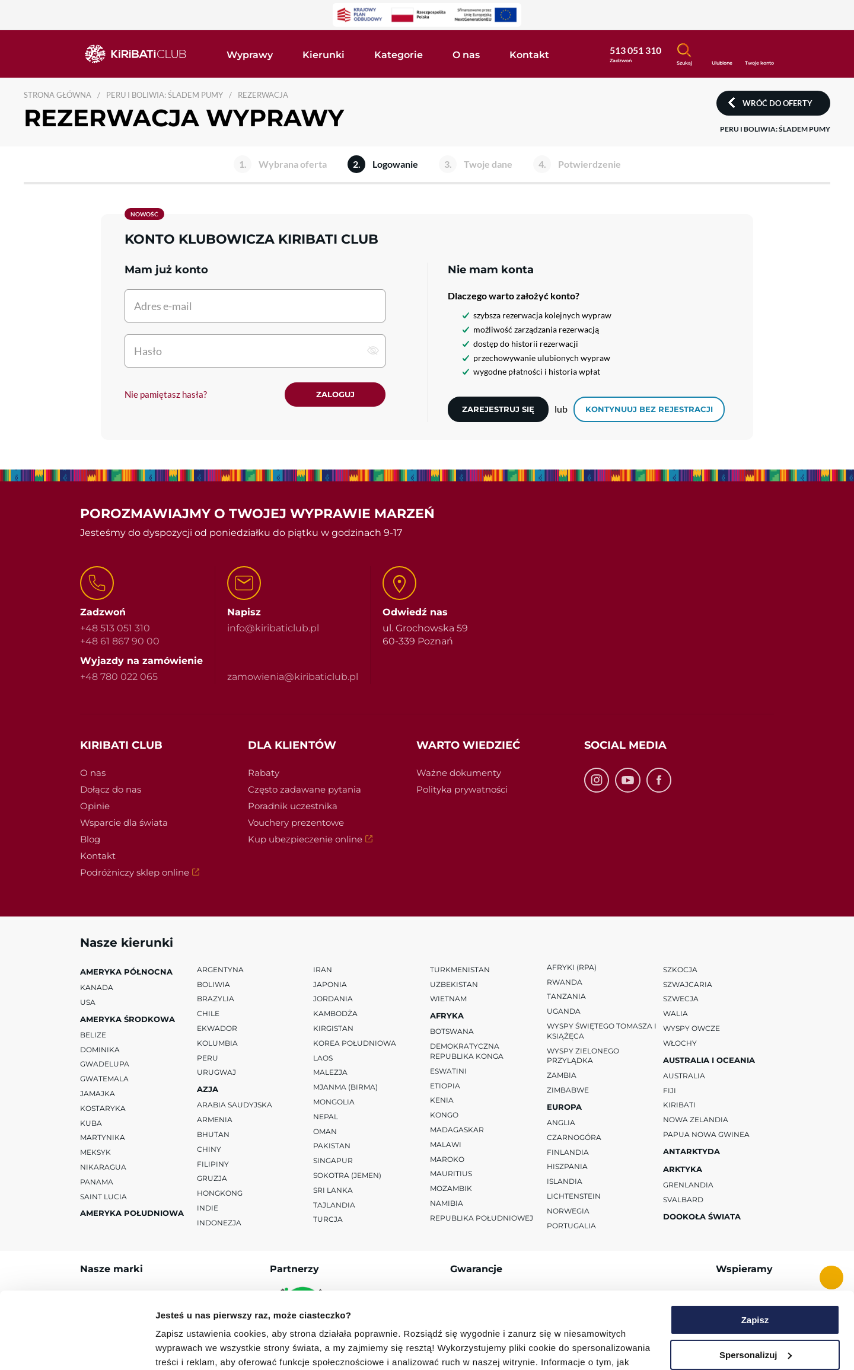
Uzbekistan (454, 984)
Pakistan (331, 1146)
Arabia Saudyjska (234, 1105)
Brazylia (215, 999)
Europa (564, 1107)
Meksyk (95, 1152)
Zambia (561, 1075)
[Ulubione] (722, 53)
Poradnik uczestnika (292, 806)
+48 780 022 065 (119, 676)
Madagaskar (457, 1129)
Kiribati (679, 1105)
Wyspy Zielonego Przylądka (583, 1055)
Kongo (444, 1114)
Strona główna (57, 95)
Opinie (95, 806)
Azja (207, 1089)
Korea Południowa (354, 1043)
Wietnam (448, 999)
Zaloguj (335, 394)
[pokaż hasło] (373, 350)
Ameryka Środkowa (127, 1019)
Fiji (669, 1090)
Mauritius (451, 1174)
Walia (675, 1013)
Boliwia (213, 984)
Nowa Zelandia (695, 1119)
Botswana (452, 1031)
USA (87, 1002)
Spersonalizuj (755, 1278)
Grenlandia (688, 1184)
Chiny (209, 1149)
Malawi (445, 1144)
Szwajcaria (687, 984)
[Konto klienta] (759, 53)
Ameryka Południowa (132, 1213)
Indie (207, 1207)
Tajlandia (334, 1204)
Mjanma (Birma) (345, 1086)
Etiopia (445, 1085)
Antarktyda (691, 1151)
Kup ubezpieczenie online (305, 839)
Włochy (680, 1043)
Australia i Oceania (709, 1060)
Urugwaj (216, 1072)
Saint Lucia (103, 1196)
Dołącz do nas (110, 789)
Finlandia (568, 1152)
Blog (90, 839)
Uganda (564, 1011)
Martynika (102, 1137)
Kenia (442, 1100)
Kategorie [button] (398, 54)
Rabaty (263, 772)
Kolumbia (217, 1043)
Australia (684, 1075)
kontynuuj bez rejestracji (649, 409)
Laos (323, 1057)
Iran (322, 969)
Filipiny (213, 1164)
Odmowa (754, 1313)
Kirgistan (333, 1028)
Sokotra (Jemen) (347, 1175)
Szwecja (681, 999)
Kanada (96, 987)
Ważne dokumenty (458, 772)
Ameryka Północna (126, 971)
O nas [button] (466, 54)
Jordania (333, 999)
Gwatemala (104, 1078)
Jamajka (97, 1093)
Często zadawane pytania (304, 789)
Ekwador (217, 1028)
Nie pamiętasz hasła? (166, 394)
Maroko (447, 1159)
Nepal (325, 1116)
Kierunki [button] (323, 54)
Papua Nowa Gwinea (706, 1134)
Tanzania (566, 996)
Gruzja (212, 1178)
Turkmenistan (460, 969)
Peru (207, 1057)
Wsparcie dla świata (124, 822)
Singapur (333, 1160)
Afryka (447, 1015)
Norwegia (568, 1210)
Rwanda (564, 982)
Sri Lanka (333, 1190)
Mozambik (451, 1188)
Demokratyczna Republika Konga (467, 1051)
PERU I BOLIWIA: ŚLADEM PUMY (164, 95)
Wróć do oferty (777, 103)
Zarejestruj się (498, 409)
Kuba (91, 1123)
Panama (96, 1181)
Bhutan (213, 1134)
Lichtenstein (574, 1196)
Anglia (561, 1122)
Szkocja (680, 969)
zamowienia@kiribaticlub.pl (292, 676)
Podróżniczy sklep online (134, 872)
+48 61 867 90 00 (120, 641)
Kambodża (335, 1013)
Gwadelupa (104, 1064)
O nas (93, 772)
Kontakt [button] (529, 54)
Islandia (564, 1181)
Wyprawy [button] (250, 54)
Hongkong (220, 1193)
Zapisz (755, 1243)
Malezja (330, 1072)
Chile (208, 1013)
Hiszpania (567, 1167)
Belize (93, 1034)
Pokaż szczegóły (191, 1347)
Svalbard (683, 1199)
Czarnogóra (574, 1137)
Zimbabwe (568, 1089)
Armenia (214, 1119)
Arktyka (682, 1169)
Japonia (330, 984)
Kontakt (98, 855)
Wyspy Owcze (691, 1028)
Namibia (446, 1203)
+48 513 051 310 (115, 628)
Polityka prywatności (462, 789)
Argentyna (220, 969)
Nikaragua (103, 1167)
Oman (325, 1131)
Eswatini (448, 1070)
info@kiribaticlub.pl (273, 628)
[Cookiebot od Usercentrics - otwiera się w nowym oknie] (77, 1347)
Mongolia (334, 1101)
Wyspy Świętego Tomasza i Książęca (602, 1030)
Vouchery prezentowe (296, 822)
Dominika (100, 1049)
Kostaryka (103, 1108)
